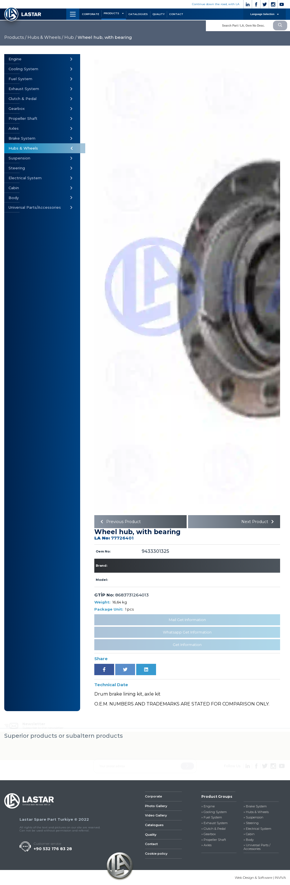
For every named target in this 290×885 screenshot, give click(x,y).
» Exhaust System (214, 823)
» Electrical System (257, 829)
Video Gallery (156, 815)
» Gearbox (208, 834)
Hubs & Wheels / (45, 37)
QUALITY (158, 14)
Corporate (153, 796)
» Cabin (249, 834)
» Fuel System (211, 817)
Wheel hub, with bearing (105, 37)
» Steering (251, 823)
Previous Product (120, 521)
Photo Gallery (156, 806)
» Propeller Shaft (213, 840)
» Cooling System (214, 812)
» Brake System (255, 806)
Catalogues (154, 825)
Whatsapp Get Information (187, 632)
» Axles (206, 845)
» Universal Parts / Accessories (257, 847)
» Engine (208, 806)
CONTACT (176, 14)
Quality (150, 835)
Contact (151, 844)
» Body (249, 840)
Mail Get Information (187, 619)
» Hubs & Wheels (256, 812)
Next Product (258, 521)
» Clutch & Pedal (213, 829)
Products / (15, 37)
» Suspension (253, 817)
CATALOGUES (138, 14)
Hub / (70, 37)
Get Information (187, 644)
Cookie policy (156, 854)
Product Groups (216, 796)
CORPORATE (90, 14)
